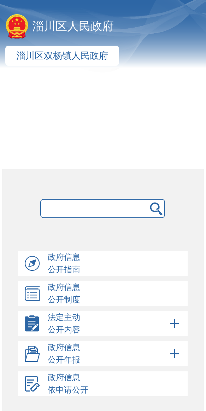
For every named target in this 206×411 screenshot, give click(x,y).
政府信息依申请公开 (68, 383)
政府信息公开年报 (115, 353)
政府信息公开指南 (64, 263)
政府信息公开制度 (64, 293)
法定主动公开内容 (115, 323)
